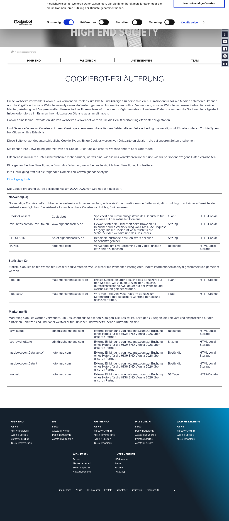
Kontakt (108, 490)
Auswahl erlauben (199, 19)
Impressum (137, 490)
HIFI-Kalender (93, 490)
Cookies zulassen (199, 8)
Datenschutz (153, 490)
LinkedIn (225, 63)
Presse (78, 490)
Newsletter (121, 490)
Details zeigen (190, 48)
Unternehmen (64, 490)
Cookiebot (99, 189)
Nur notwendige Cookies (199, 29)
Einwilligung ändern (20, 179)
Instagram (225, 56)
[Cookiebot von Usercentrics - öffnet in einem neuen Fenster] (23, 49)
